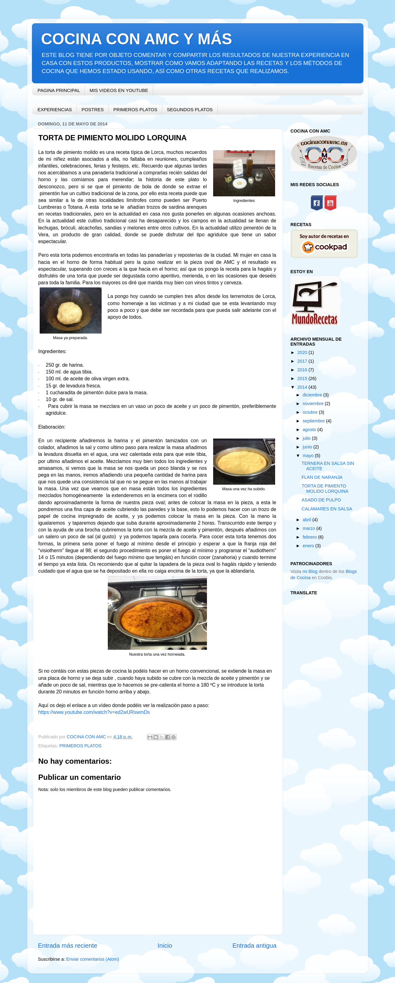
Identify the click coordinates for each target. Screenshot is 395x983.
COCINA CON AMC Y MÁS (136, 39)
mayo (309, 455)
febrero (310, 537)
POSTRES (92, 109)
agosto (310, 429)
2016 (303, 369)
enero (309, 545)
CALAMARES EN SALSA (326, 508)
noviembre (314, 403)
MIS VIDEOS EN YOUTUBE (119, 90)
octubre (311, 412)
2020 (303, 352)
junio (308, 446)
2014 (303, 387)
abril (307, 519)
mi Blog (309, 571)
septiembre (314, 420)
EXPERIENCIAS (54, 109)
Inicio (165, 945)
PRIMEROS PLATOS (135, 109)
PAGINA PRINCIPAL (58, 90)
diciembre (313, 394)
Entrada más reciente (68, 945)
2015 (303, 378)
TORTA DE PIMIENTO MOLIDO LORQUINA (324, 488)
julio (307, 438)
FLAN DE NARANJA (321, 477)
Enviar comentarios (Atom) (92, 959)
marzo (309, 528)
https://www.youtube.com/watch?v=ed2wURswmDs (94, 712)
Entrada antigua (254, 945)
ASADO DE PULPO (321, 499)
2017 (303, 361)
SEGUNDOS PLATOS (190, 109)
